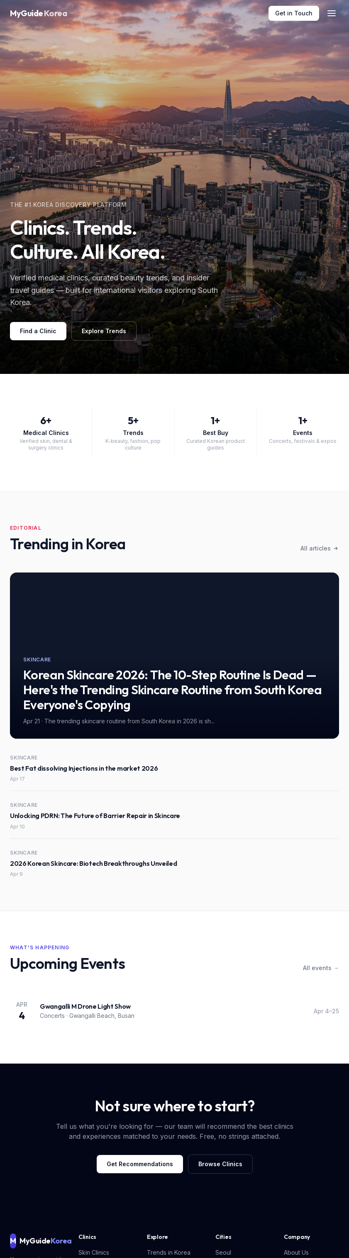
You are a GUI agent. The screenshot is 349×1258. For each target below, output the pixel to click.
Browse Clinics (220, 1163)
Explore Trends (104, 330)
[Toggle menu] (331, 13)
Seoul (223, 1252)
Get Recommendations (140, 1163)
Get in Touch (293, 13)
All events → (321, 967)
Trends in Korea (168, 1252)
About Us (296, 1252)
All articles (319, 548)
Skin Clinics (93, 1252)
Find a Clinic (38, 330)
